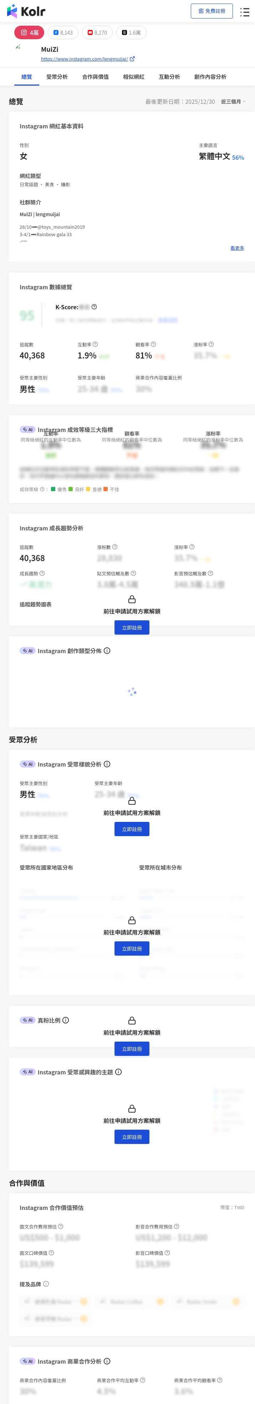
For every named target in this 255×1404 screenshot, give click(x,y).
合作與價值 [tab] (59, 76)
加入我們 (19, 1297)
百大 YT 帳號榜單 (149, 1226)
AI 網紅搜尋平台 (28, 1177)
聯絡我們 (19, 1216)
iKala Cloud (143, 1268)
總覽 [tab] (26, 76)
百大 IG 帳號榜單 (149, 1206)
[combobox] (42, 864)
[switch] (151, 887)
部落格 (137, 1177)
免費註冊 (211, 10)
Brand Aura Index (150, 1186)
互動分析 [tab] (98, 76)
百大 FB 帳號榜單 (149, 1216)
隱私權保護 (22, 1206)
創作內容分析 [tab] (139, 76)
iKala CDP (141, 1277)
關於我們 (19, 1268)
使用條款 (19, 1196)
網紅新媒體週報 (148, 1196)
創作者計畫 (22, 1186)
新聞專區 (19, 1277)
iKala (92, 1330)
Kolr (134, 1287)
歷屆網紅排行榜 (148, 1236)
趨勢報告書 (142, 1167)
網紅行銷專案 (25, 1167)
